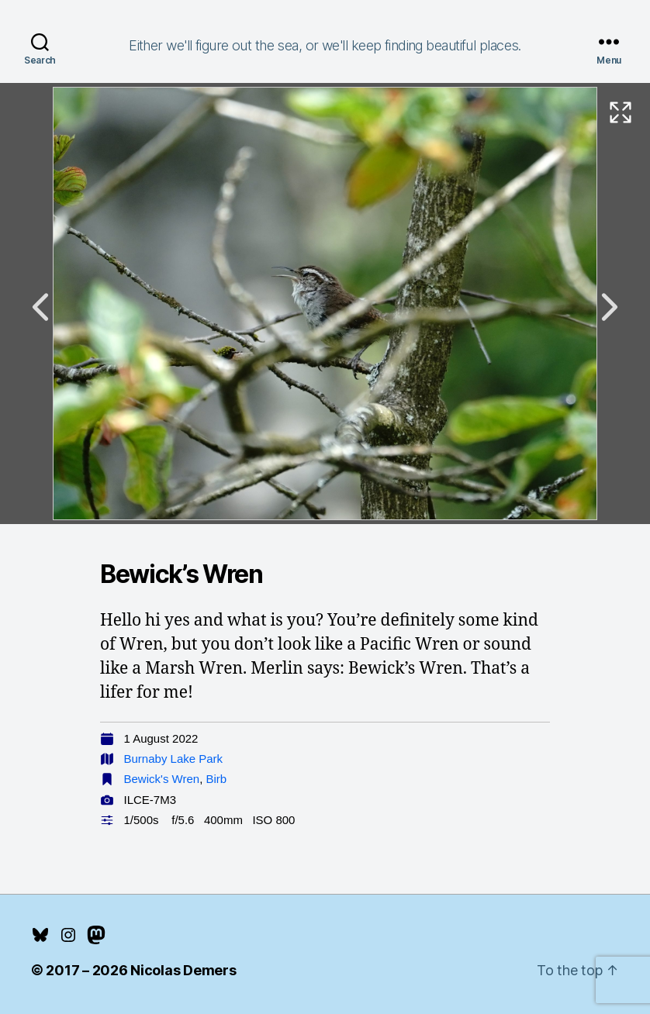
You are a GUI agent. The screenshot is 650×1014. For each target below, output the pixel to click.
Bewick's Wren (162, 778)
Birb (216, 778)
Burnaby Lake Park (173, 758)
